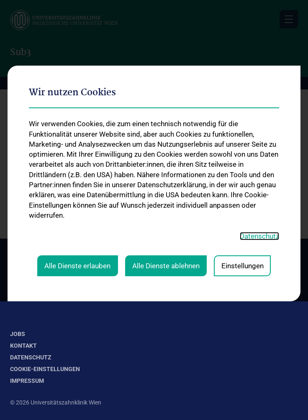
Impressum (27, 380)
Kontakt (23, 345)
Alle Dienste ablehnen (166, 157)
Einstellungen (242, 157)
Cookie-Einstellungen (45, 369)
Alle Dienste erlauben (77, 157)
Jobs (17, 334)
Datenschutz (30, 357)
